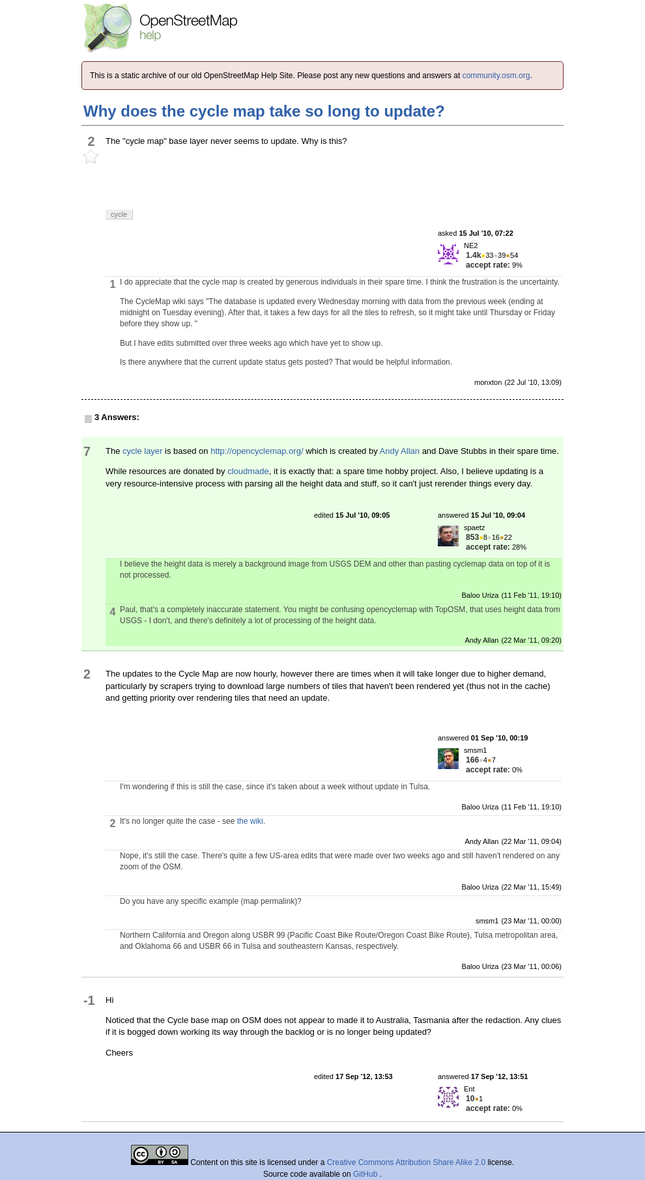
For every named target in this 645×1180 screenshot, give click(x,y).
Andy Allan (400, 451)
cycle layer (142, 451)
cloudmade (248, 471)
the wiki (250, 821)
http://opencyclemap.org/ (256, 451)
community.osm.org (496, 75)
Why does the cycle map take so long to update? (264, 111)
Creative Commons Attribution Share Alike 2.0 (406, 1162)
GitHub (366, 1174)
